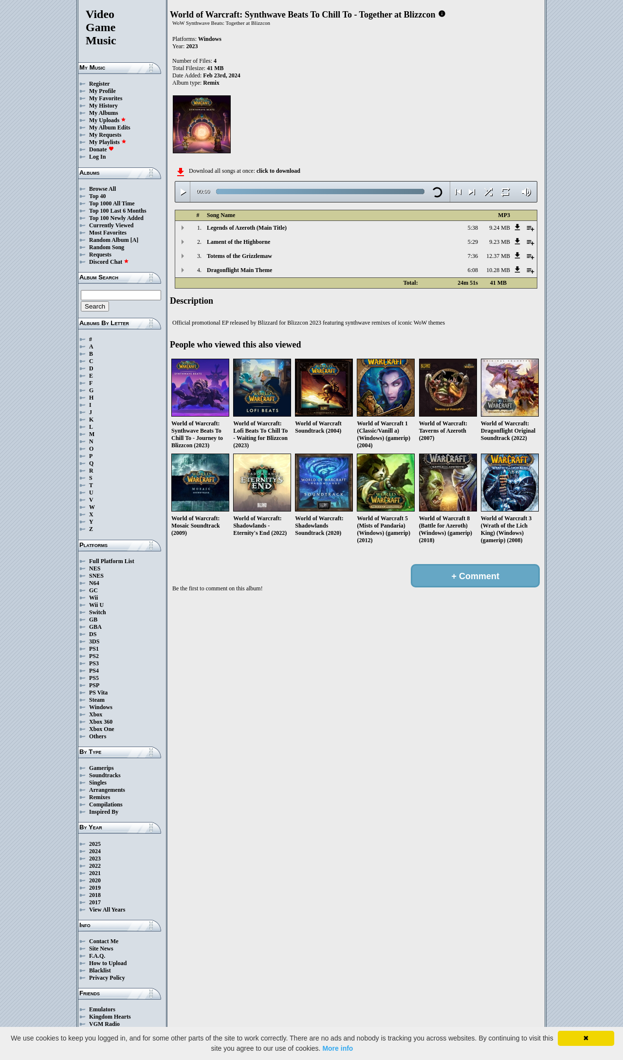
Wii (93, 597)
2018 (95, 895)
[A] (134, 240)
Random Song (106, 247)
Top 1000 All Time (111, 203)
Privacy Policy (107, 977)
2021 (95, 873)
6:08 (473, 270)
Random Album (109, 240)
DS (92, 634)
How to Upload (108, 963)
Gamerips (101, 768)
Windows (100, 707)
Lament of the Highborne (238, 241)
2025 (95, 844)
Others (97, 736)
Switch (97, 612)
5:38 (473, 227)
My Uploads (107, 120)
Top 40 (97, 196)
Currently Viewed (111, 225)
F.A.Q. (97, 955)
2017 (95, 902)
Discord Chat (109, 261)
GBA (95, 626)
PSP (94, 685)
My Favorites (105, 98)
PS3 (94, 663)
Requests (100, 254)
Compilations (106, 804)
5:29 (473, 241)
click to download (278, 170)
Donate (101, 149)
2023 (95, 858)
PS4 (94, 670)
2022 (95, 865)
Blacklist (100, 970)
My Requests (105, 134)
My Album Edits (109, 127)
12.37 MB (498, 256)
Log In (97, 156)
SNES (96, 575)
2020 (95, 880)
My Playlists (108, 142)
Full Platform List (111, 561)
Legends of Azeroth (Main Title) (247, 227)
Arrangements (107, 789)
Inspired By (103, 811)
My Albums (103, 113)
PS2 (94, 656)
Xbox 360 (100, 721)
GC (93, 590)
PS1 (94, 648)
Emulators (102, 1009)
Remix (211, 82)
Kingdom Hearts (110, 1016)
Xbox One (101, 729)
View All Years (107, 909)
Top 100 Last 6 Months (118, 210)
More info (337, 1048)
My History (103, 105)
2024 (95, 851)
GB (93, 619)
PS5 (94, 678)
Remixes (99, 797)
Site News (101, 948)
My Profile (102, 91)
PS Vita (98, 692)
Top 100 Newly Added (116, 218)
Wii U (96, 605)
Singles (98, 782)
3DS (94, 641)
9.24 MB (499, 227)
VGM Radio (104, 1024)
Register (99, 83)
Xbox (95, 714)
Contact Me (103, 941)
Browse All (102, 188)
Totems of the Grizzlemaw (239, 256)
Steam (97, 699)
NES (94, 568)
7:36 (473, 256)
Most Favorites (108, 232)
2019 (95, 887)
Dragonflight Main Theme (239, 270)
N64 (94, 583)
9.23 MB (499, 241)
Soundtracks (105, 775)
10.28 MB (498, 270)
